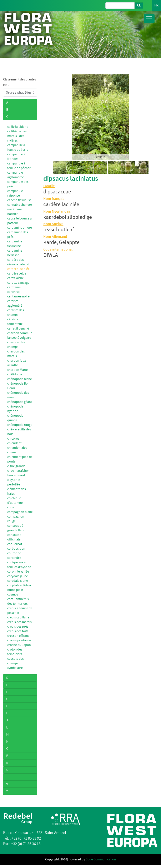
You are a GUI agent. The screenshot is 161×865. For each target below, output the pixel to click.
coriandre (14, 558)
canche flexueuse (19, 200)
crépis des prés (17, 626)
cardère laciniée (18, 269)
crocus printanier (19, 640)
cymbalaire (15, 668)
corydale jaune (17, 576)
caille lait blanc (17, 127)
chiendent (14, 443)
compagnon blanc (19, 512)
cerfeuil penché (18, 328)
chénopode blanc (19, 379)
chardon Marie (17, 370)
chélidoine (14, 374)
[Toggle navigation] (149, 18)
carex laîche (15, 278)
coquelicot (14, 544)
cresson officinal (18, 636)
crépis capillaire (18, 617)
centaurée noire (18, 296)
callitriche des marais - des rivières (17, 136)
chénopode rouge (19, 425)
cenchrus (13, 292)
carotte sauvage (18, 283)
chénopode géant (19, 402)
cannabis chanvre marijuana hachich (19, 209)
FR (156, 5)
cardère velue (16, 273)
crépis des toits (17, 631)
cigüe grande (16, 466)
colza (11, 507)
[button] (47, 117)
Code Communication (101, 859)
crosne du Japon (19, 645)
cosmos (12, 594)
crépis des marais (19, 622)
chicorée (13, 438)
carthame (14, 287)
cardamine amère (19, 228)
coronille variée (18, 571)
